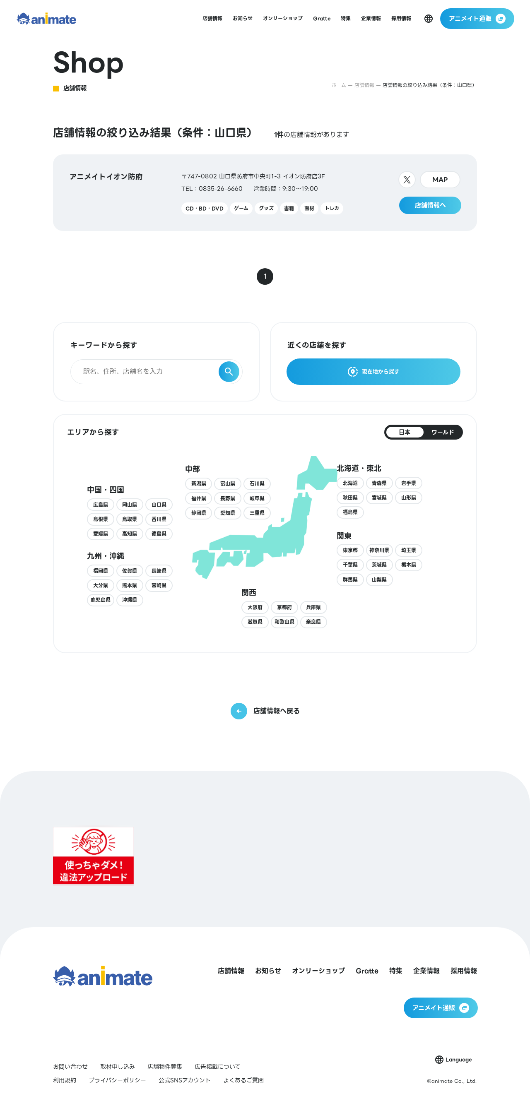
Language (459, 1059)
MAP (440, 180)
